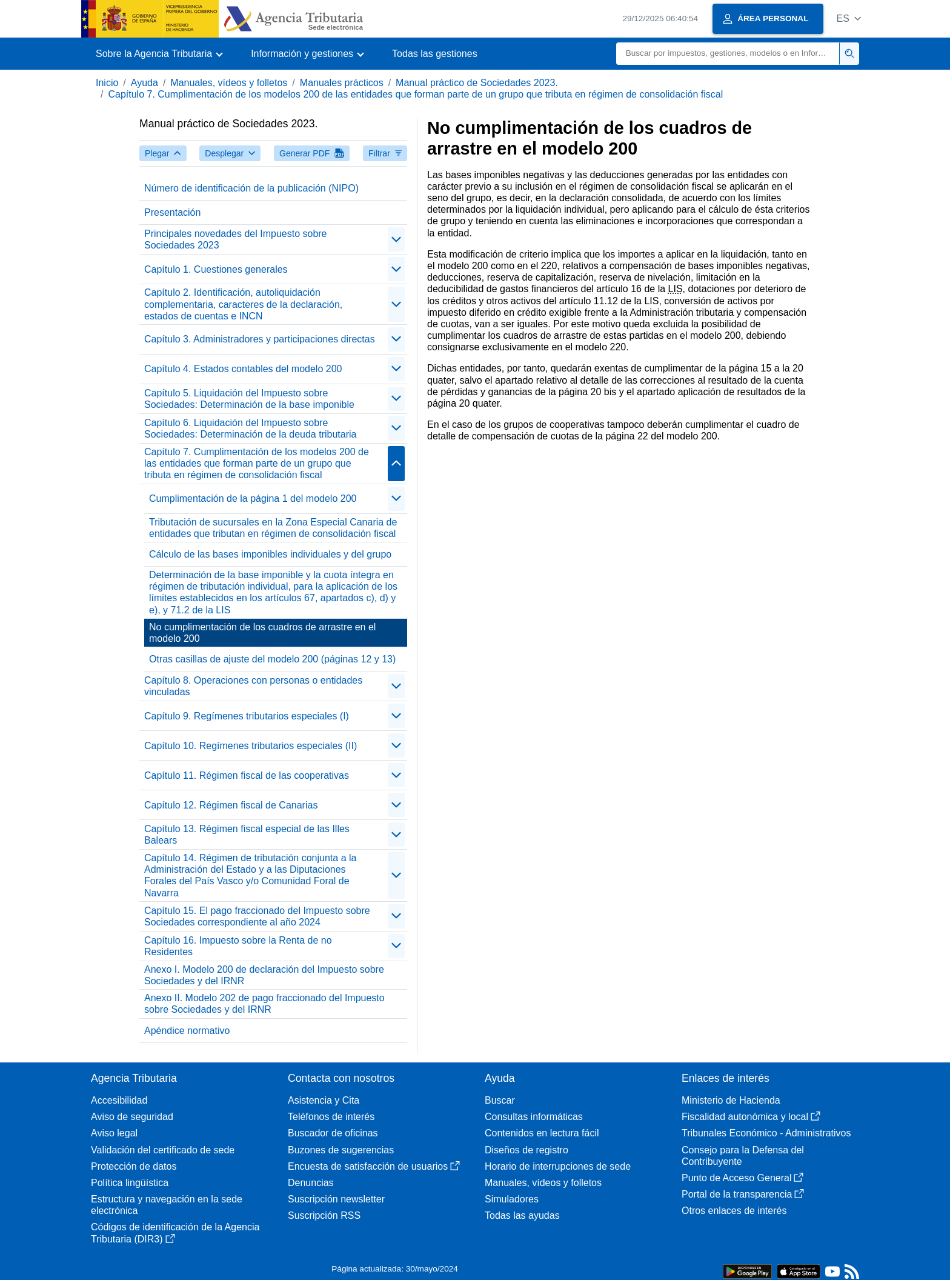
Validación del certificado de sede (162, 1150)
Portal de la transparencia (743, 1194)
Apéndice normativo (187, 1030)
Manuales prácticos (342, 83)
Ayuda (144, 83)
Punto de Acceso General (742, 1178)
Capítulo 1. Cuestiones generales (216, 269)
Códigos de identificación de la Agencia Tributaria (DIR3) (175, 1233)
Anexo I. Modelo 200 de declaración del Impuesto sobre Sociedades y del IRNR (264, 975)
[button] (848, 18)
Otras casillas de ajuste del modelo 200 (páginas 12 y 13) (272, 659)
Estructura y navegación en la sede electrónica (166, 1205)
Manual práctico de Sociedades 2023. (477, 83)
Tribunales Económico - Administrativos (766, 1133)
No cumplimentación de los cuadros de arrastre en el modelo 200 (262, 633)
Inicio (107, 83)
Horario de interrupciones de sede (558, 1166)
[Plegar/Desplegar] (396, 239)
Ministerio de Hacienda (731, 1100)
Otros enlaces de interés (734, 1210)
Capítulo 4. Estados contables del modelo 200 (243, 369)
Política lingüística (129, 1183)
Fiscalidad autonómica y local (751, 1117)
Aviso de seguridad (132, 1117)
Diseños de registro (526, 1150)
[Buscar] (728, 53)
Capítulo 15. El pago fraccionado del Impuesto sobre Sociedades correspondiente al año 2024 (257, 916)
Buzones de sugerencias (341, 1150)
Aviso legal (114, 1133)
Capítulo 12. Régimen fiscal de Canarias (230, 805)
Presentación (172, 212)
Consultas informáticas (534, 1117)
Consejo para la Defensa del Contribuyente (743, 1156)
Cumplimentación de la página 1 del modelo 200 (252, 498)
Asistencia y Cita (323, 1100)
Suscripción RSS (324, 1215)
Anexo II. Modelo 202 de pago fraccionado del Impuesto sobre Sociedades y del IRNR (264, 1004)
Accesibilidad (119, 1100)
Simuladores (512, 1199)
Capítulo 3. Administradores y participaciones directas (259, 339)
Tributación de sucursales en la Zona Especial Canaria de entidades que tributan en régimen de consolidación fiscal (273, 528)
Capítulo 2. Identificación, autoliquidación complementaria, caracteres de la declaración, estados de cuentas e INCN (243, 304)
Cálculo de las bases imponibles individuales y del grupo (270, 554)
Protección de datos (133, 1166)
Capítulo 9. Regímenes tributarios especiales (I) (246, 716)
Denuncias (311, 1183)
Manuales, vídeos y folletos (228, 83)
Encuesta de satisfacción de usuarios (374, 1166)
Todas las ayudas (522, 1215)
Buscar (500, 1100)
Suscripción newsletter (336, 1199)
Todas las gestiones (434, 53)
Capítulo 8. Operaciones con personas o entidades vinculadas (253, 686)
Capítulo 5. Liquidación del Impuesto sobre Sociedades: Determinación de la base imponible (249, 399)
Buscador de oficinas (333, 1133)
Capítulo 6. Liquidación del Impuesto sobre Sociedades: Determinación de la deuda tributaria (250, 428)
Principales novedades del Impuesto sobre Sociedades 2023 (235, 239)
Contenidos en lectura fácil (542, 1133)
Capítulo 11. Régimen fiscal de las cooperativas (246, 775)
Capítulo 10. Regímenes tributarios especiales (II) (250, 746)
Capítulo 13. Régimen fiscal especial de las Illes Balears (247, 834)
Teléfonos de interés (331, 1117)
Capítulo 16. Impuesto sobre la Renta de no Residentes (238, 946)
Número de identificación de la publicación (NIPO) (251, 188)
